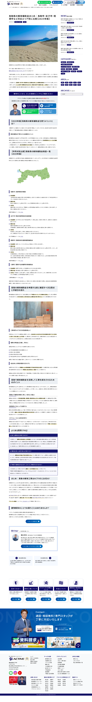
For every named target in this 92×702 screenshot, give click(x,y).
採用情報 (60, 663)
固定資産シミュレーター (36, 683)
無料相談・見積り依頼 (36, 680)
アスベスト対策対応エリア (63, 677)
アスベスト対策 (48, 663)
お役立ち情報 (75, 657)
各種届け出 (69, 69)
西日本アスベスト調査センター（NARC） (78, 684)
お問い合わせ (34, 677)
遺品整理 (47, 672)
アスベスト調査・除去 (66, 66)
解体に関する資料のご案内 (64, 672)
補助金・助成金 (75, 66)
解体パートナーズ (77, 680)
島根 (63, 84)
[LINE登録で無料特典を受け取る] (28, 642)
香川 (75, 84)
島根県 (46, 687)
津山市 (46, 683)
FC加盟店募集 (61, 666)
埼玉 (71, 82)
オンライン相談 (34, 685)
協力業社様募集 (61, 664)
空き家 (63, 69)
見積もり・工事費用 (65, 71)
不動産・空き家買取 (49, 674)
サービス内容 (47, 657)
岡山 (79, 82)
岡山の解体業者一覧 (78, 663)
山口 (75, 82)
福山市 (46, 685)
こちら (21, 212)
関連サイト (75, 677)
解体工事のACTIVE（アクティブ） (17, 71)
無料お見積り (33, 663)
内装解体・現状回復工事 (67, 64)
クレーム (75, 69)
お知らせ (79, 71)
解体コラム (75, 659)
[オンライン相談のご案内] (63, 642)
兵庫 (67, 82)
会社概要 (60, 659)
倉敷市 (51, 680)
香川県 (46, 689)
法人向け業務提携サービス (64, 674)
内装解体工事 (48, 661)
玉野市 (51, 682)
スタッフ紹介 (60, 670)
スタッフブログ (76, 661)
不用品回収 (47, 670)
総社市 (46, 682)
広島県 (51, 683)
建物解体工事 (70, 62)
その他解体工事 (48, 666)
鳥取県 (51, 685)
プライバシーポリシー (36, 689)
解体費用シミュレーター (36, 682)
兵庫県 (51, 689)
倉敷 (63, 82)
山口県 (51, 687)
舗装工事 (63, 62)
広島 (67, 84)
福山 (71, 84)
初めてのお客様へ (43, 5)
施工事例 (72, 5)
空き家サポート (48, 668)
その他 (63, 73)
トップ (35, 5)
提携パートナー (61, 668)
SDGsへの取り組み (62, 661)
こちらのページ (26, 501)
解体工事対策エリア (49, 677)
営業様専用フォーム (35, 687)
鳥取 (79, 84)
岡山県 (46, 680)
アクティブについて (62, 657)
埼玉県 (46, 691)
